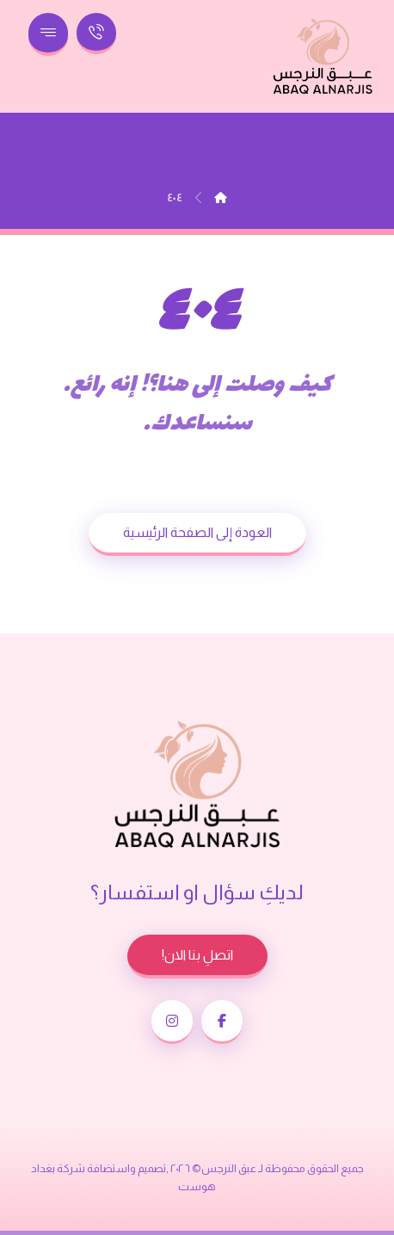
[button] (222, 1022)
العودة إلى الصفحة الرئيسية (197, 532)
